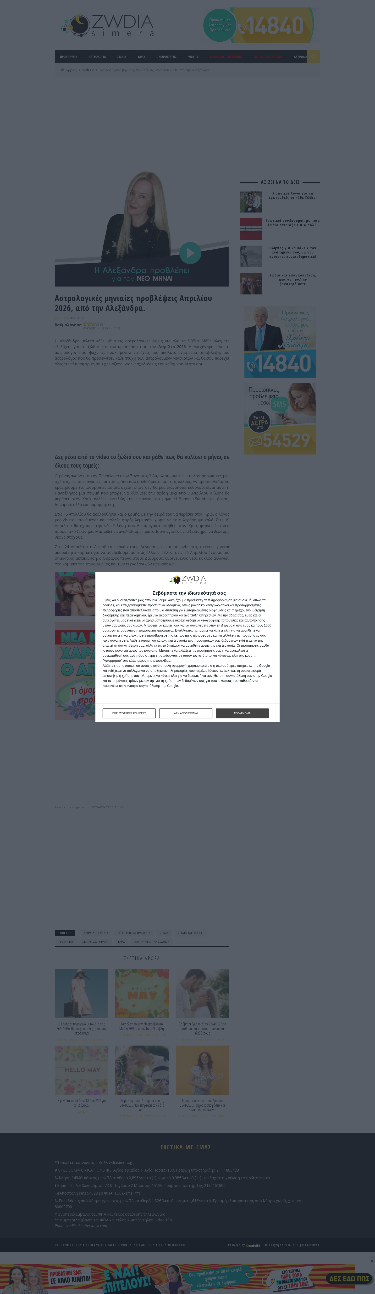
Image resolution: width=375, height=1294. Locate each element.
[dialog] (187, 647)
